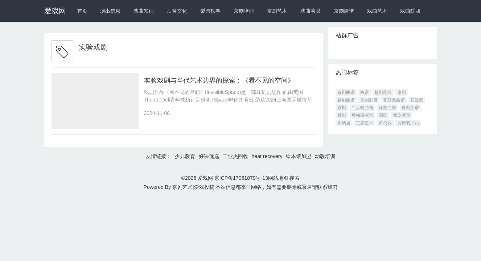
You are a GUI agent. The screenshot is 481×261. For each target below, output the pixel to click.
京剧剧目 (369, 100)
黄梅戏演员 (408, 122)
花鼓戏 (416, 100)
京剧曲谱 (346, 92)
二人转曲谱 (362, 107)
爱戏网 (55, 11)
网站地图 (278, 178)
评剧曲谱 (387, 107)
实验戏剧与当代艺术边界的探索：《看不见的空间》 (219, 80)
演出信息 (110, 11)
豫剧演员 (401, 115)
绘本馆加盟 (298, 156)
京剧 (341, 107)
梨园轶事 (210, 11)
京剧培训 (244, 11)
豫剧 (401, 92)
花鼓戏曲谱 (394, 100)
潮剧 (383, 115)
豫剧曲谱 (410, 107)
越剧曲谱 (346, 100)
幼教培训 (325, 156)
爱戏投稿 (204, 187)
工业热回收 (235, 156)
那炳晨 (343, 122)
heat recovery (267, 156)
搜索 (294, 178)
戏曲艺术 (377, 11)
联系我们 (327, 187)
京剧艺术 (277, 11)
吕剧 (341, 115)
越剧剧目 (383, 92)
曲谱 (364, 92)
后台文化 (177, 11)
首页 (82, 11)
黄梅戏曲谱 (362, 115)
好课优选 (209, 156)
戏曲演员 (310, 11)
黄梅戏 (385, 122)
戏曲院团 (410, 11)
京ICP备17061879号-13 (241, 178)
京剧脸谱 (344, 11)
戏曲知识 (143, 11)
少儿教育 (185, 156)
